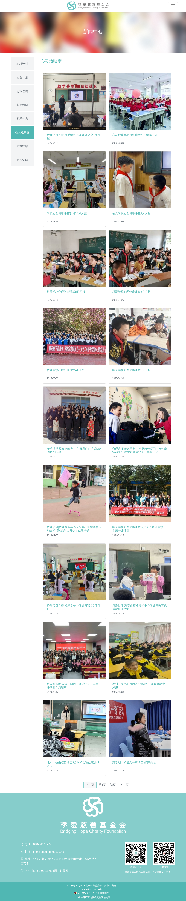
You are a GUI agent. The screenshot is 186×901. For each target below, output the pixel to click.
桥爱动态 (22, 118)
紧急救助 (22, 104)
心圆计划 (22, 77)
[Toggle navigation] (173, 5)
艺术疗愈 (22, 146)
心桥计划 (22, 63)
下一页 (124, 784)
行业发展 (22, 91)
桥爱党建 (22, 159)
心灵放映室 (22, 132)
